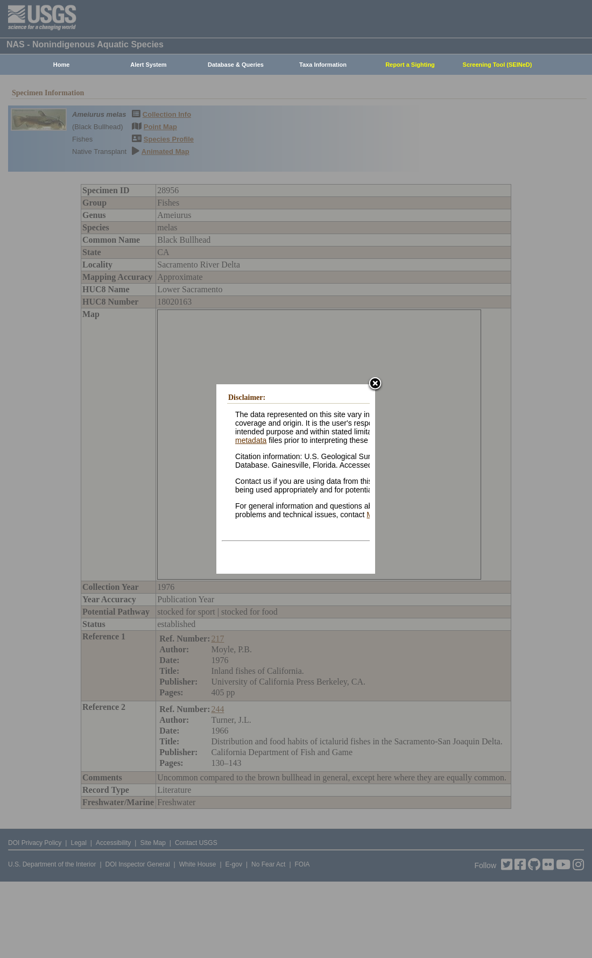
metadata (250, 440)
